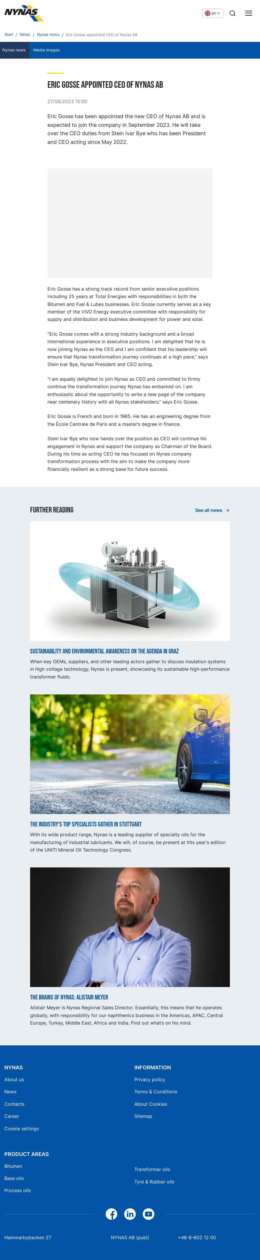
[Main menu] (249, 13)
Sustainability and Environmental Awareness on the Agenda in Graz (104, 651)
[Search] (232, 13)
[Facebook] (111, 1214)
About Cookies (150, 1104)
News (10, 1091)
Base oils (14, 1178)
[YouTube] (148, 1214)
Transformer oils (152, 1169)
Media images (46, 50)
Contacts (14, 1104)
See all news (209, 510)
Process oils (17, 1190)
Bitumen (13, 1166)
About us (14, 1079)
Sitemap (143, 1116)
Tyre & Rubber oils (154, 1182)
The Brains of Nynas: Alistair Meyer (69, 997)
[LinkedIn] (130, 1214)
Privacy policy (149, 1079)
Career (11, 1116)
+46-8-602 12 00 (197, 1237)
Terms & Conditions (155, 1091)
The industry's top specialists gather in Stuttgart (86, 824)
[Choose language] (212, 13)
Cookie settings (21, 1128)
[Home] (47, 13)
